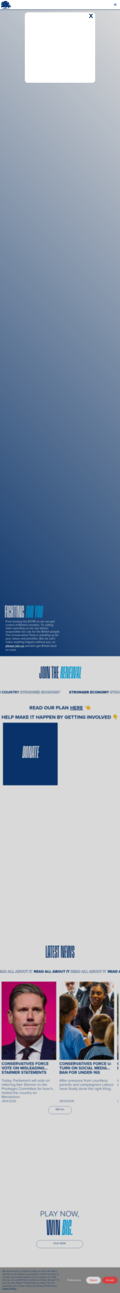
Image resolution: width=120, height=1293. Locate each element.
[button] (115, 4)
